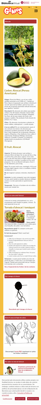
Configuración (7, 399)
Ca (29, 7)
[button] (36, 10)
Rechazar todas (33, 399)
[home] (13, 11)
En (36, 7)
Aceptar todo (20, 399)
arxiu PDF (18, 351)
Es (32, 7)
